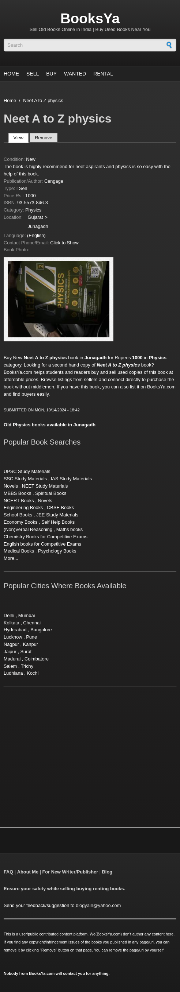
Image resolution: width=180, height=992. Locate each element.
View (21, 137)
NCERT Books (19, 500)
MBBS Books (17, 493)
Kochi (32, 673)
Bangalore (41, 629)
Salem (10, 666)
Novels (11, 486)
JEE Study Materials (57, 515)
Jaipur (10, 651)
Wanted (75, 74)
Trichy (27, 666)
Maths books (69, 529)
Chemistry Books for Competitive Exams (45, 536)
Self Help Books (58, 522)
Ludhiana (13, 673)
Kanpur (30, 644)
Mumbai (26, 615)
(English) (36, 235)
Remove (43, 137)
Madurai (12, 659)
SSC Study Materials (25, 478)
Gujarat (35, 217)
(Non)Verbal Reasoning (28, 529)
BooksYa (90, 18)
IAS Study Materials (71, 478)
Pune (31, 637)
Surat (26, 651)
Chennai (32, 622)
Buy (51, 74)
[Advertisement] (65, 748)
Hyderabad (15, 629)
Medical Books (19, 551)
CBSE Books (60, 507)
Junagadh (38, 226)
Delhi (9, 615)
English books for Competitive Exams (42, 544)
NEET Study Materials (45, 486)
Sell (32, 74)
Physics (33, 210)
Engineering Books (23, 507)
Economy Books (20, 522)
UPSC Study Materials (27, 471)
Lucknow (13, 637)
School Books (18, 515)
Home (11, 74)
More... (11, 558)
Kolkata (11, 622)
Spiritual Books (50, 493)
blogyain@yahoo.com (98, 905)
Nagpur (11, 644)
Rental (103, 74)
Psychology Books (57, 551)
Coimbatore (37, 659)
